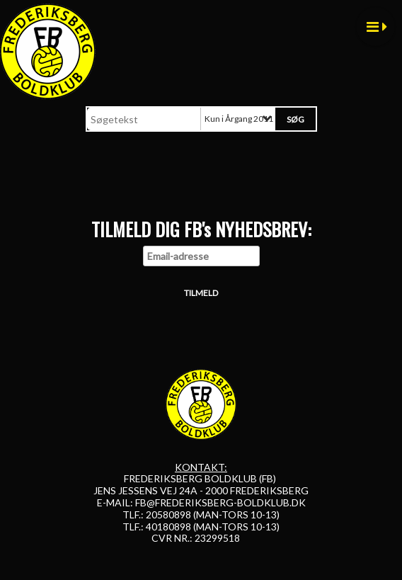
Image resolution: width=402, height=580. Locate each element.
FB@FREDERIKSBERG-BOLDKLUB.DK (220, 502)
